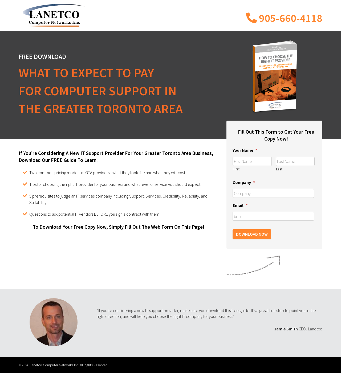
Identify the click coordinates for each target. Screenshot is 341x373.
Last (279, 169)
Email (240, 205)
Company (244, 182)
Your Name (245, 150)
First (236, 169)
